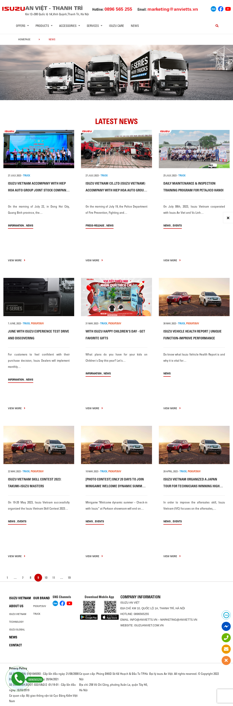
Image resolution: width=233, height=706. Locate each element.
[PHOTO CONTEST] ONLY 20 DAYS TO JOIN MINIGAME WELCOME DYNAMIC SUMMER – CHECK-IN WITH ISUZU (116, 486)
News (135, 26)
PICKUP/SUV (37, 323)
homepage (24, 39)
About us (16, 606)
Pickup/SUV (39, 606)
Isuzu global (17, 629)
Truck (36, 613)
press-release (95, 225)
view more (16, 260)
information (16, 225)
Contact (15, 645)
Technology (16, 621)
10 (46, 577)
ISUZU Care (116, 26)
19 (69, 577)
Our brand (41, 598)
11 (53, 577)
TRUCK (26, 175)
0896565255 (141, 614)
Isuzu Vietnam (20, 598)
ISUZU (124, 602)
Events (177, 225)
